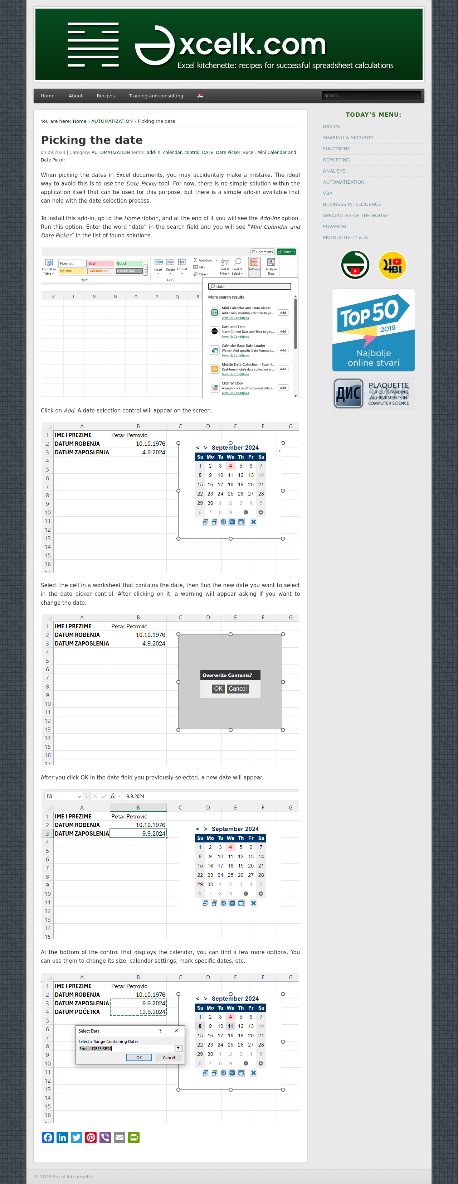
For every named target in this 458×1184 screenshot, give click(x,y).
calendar (172, 152)
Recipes (106, 95)
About (75, 95)
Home (47, 95)
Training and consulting (156, 95)
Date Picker (228, 152)
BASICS (331, 126)
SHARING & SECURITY (348, 137)
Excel (249, 152)
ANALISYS (334, 171)
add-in (153, 152)
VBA (328, 193)
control (192, 152)
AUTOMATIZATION (112, 121)
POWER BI (334, 226)
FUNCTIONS (336, 148)
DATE (207, 152)
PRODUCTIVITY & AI (346, 237)
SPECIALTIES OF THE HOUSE (355, 215)
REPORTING (336, 160)
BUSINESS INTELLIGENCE (352, 204)
